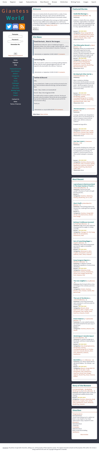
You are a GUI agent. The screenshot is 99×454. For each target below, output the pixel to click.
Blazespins (76, 422)
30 (89, 15)
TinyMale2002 (89, 319)
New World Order (78, 67)
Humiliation (76, 65)
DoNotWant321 (87, 203)
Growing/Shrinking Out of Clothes (83, 98)
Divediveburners (78, 15)
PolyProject (78, 224)
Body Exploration (85, 34)
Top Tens (15, 86)
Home (5, 2)
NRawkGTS (76, 262)
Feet (87, 36)
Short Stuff (77, 203)
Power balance (78, 319)
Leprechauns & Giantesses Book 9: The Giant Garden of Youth (84, 185)
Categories (15, 76)
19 (80, 47)
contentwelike (90, 109)
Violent (88, 134)
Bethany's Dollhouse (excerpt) (83, 222)
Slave (82, 33)
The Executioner (79, 109)
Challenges (15, 83)
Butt (92, 34)
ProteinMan (76, 427)
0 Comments (61, 72)
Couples (75, 36)
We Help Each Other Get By (82, 74)
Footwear (84, 95)
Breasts (78, 34)
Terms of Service (15, 104)
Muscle (81, 38)
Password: (15, 39)
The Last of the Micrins (81, 298)
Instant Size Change (79, 134)
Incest (85, 402)
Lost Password (18, 55)
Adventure (89, 196)
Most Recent (44, 2)
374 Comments (59, 109)
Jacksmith (76, 300)
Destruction (76, 132)
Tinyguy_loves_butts (51, 25)
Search (94, 2)
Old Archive (64, 2)
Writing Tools (75, 2)
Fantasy (83, 63)
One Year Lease (78, 141)
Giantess (83, 130)
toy (89, 281)
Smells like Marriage (80, 14)
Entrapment (82, 36)
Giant (90, 311)
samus (77, 338)
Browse (54, 2)
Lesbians (75, 254)
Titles (15, 78)
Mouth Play (90, 65)
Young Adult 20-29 (86, 60)
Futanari (84, 291)
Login (21, 2)
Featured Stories (31, 2)
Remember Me (15, 44)
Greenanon (76, 76)
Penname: (15, 34)
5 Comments (61, 54)
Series (15, 81)
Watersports (84, 251)
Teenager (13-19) (86, 232)
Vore (85, 67)
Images (85, 2)
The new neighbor (79, 281)
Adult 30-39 (79, 370)
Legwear (75, 375)
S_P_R (84, 360)
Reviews (85, 15)
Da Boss (85, 391)
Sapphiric (76, 243)
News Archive (44, 114)
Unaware (88, 254)
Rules (15, 101)
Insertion (76, 38)
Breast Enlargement (84, 62)
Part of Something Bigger (82, 241)
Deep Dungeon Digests (81, 260)
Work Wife (76, 360)
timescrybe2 (77, 188)
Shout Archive (84, 434)
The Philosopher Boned (81, 45)
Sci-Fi (87, 197)
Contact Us (15, 99)
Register (13, 2)
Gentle (91, 36)
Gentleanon (76, 432)
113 (80, 143)
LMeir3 (93, 45)
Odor (85, 38)
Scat (74, 275)
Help (49, 4)
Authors (15, 73)
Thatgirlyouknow (77, 414)
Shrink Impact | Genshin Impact (83, 336)
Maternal (90, 402)
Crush (89, 38)
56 (86, 76)
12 (80, 110)
